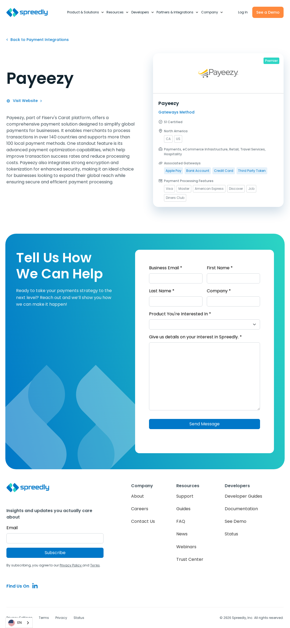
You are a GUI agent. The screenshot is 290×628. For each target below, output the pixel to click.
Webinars (186, 547)
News (182, 534)
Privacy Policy (71, 565)
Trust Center (189, 559)
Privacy (61, 617)
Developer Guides (243, 496)
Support (184, 496)
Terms (44, 617)
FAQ (180, 521)
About (137, 496)
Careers (139, 509)
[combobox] (19, 623)
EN (15, 623)
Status (231, 534)
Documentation (241, 509)
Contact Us (143, 521)
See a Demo (268, 12)
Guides (183, 509)
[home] (30, 12)
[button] (85, 12)
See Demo (235, 521)
